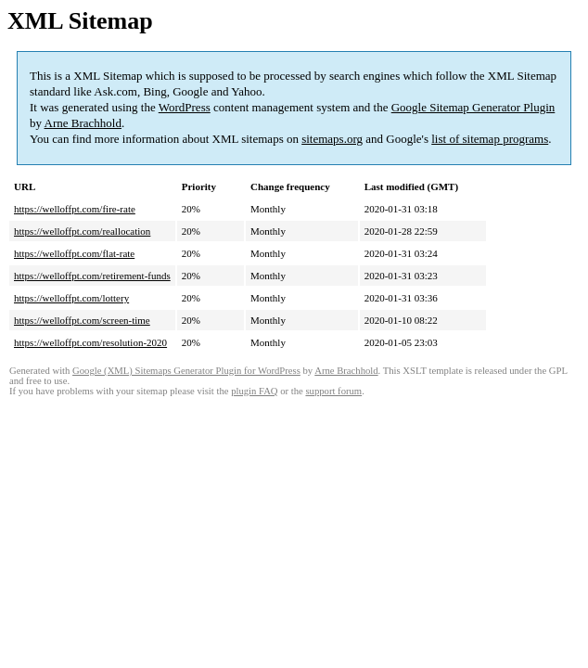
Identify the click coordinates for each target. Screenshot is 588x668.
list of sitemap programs (489, 139)
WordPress (185, 107)
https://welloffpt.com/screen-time (82, 320)
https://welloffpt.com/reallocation (82, 231)
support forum (333, 391)
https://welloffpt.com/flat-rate (74, 253)
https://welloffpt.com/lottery (71, 297)
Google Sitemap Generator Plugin (473, 107)
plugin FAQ (254, 391)
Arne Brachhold (83, 123)
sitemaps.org (332, 139)
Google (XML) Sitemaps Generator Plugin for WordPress (186, 371)
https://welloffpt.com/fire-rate (74, 208)
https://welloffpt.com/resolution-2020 (90, 342)
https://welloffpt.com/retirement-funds (92, 275)
